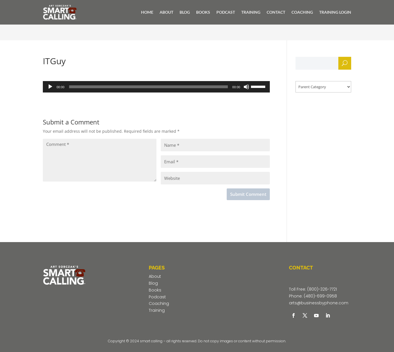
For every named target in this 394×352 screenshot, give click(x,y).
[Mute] (246, 87)
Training (157, 310)
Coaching (159, 303)
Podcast (157, 297)
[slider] (148, 86)
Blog (153, 283)
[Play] (50, 87)
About (155, 276)
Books (155, 290)
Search (344, 65)
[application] (156, 86)
